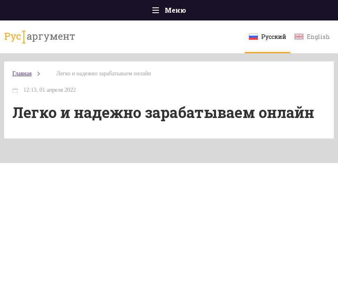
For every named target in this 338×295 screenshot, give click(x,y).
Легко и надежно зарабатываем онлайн (103, 73)
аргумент (39, 36)
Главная (22, 73)
